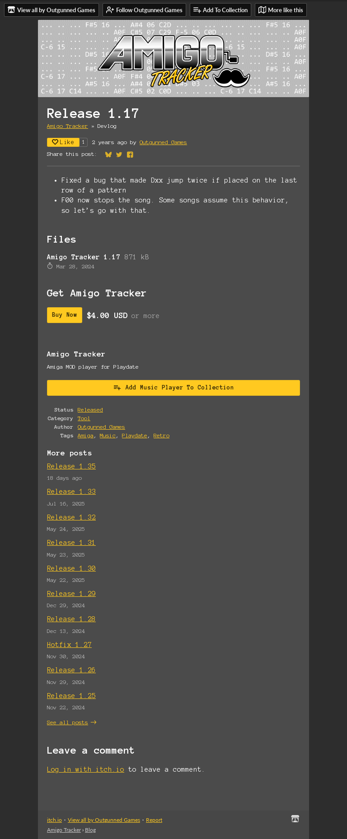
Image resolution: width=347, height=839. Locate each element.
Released (90, 409)
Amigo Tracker (67, 126)
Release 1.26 (71, 670)
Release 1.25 (71, 695)
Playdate (134, 435)
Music (108, 435)
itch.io (54, 819)
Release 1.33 (71, 491)
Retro (161, 435)
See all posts (67, 722)
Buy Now (64, 315)
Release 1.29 (71, 593)
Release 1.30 (71, 568)
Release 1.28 (71, 619)
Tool (84, 418)
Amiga (86, 435)
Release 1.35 (71, 466)
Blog (90, 829)
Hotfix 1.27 (69, 644)
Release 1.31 (71, 542)
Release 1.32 (71, 517)
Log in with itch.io (85, 769)
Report (154, 819)
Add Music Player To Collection (173, 387)
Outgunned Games (163, 142)
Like (63, 142)
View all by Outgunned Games (104, 819)
